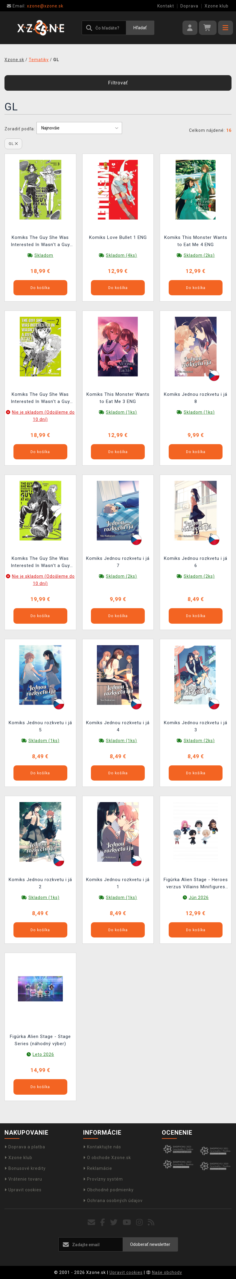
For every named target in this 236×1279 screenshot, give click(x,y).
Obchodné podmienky (108, 1189)
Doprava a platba (24, 1146)
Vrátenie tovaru (23, 1179)
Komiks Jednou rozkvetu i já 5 (40, 726)
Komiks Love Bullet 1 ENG (118, 237)
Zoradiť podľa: (19, 128)
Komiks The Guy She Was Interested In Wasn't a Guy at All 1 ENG (40, 563)
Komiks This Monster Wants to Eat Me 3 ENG (118, 398)
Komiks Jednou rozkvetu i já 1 (118, 883)
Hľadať (140, 27)
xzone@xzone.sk (35, 6)
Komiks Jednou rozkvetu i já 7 (118, 562)
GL (13, 143)
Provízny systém (103, 1179)
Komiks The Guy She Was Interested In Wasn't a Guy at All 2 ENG (40, 399)
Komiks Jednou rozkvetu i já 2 (40, 883)
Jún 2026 (199, 897)
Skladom (43, 255)
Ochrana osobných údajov (113, 1200)
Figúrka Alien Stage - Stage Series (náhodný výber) (40, 1040)
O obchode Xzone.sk (107, 1157)
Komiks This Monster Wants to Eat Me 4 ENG (195, 241)
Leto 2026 (43, 1054)
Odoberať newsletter (150, 1244)
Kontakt (165, 6)
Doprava (189, 6)
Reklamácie (97, 1168)
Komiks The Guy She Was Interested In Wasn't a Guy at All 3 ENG (40, 242)
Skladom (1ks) (121, 412)
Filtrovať (118, 83)
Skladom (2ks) (199, 255)
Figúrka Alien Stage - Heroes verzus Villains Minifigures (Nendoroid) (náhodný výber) (196, 884)
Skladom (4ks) (121, 255)
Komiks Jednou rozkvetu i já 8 (195, 398)
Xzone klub (217, 6)
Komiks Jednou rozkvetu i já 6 (195, 562)
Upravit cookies (23, 1189)
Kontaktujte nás (102, 1146)
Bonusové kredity (25, 1168)
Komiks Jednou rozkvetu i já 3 (195, 726)
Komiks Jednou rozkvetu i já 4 (118, 726)
